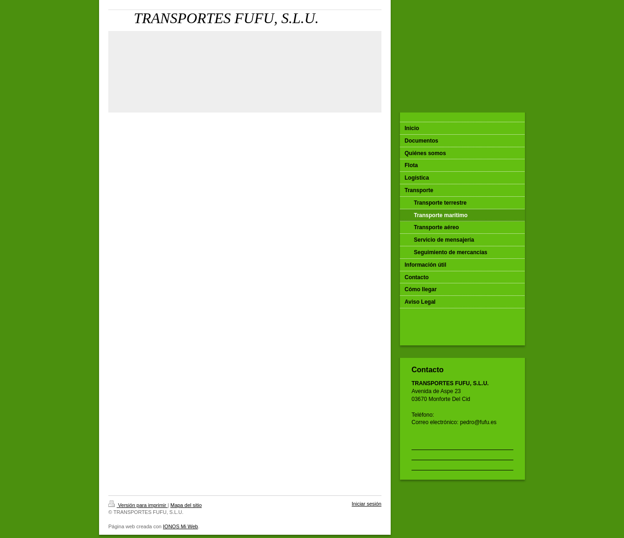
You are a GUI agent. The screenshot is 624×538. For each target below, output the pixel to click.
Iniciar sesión (366, 504)
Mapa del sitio (186, 505)
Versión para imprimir (138, 505)
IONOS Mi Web (180, 526)
